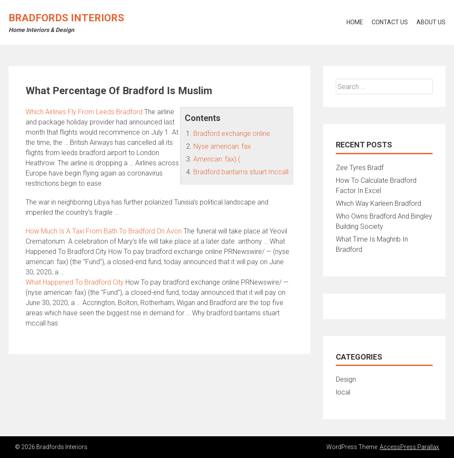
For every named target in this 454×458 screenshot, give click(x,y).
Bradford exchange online (231, 134)
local (343, 392)
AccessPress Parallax (409, 447)
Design (346, 379)
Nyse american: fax (222, 146)
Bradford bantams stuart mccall (240, 172)
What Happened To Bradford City (75, 282)
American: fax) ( (216, 159)
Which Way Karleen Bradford (378, 203)
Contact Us (390, 22)
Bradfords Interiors (66, 18)
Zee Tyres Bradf (360, 168)
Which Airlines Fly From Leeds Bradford (84, 112)
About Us (430, 22)
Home (354, 22)
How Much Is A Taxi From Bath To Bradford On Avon (104, 231)
